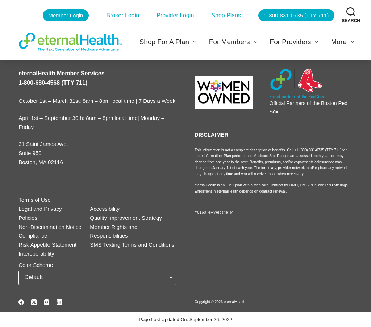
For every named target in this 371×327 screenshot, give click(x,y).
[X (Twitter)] (34, 302)
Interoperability (36, 254)
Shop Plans (226, 15)
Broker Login (122, 15)
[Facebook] (21, 302)
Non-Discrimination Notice (49, 227)
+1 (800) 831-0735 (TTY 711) (318, 150)
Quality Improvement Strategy (126, 218)
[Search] (351, 15)
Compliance (32, 235)
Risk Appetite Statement (47, 245)
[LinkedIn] (59, 302)
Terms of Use (34, 200)
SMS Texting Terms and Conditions (132, 245)
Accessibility (105, 209)
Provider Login (175, 15)
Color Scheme (35, 265)
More (344, 42)
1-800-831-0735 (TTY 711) (296, 15)
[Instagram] (46, 302)
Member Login (66, 15)
